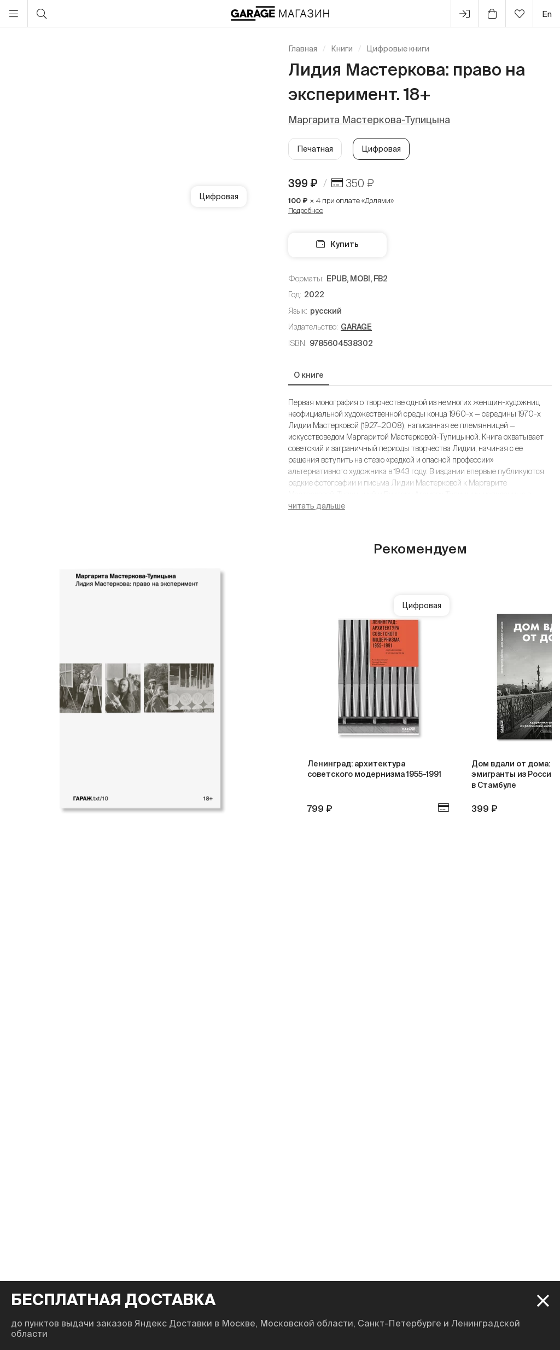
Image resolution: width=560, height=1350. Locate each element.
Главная (302, 48)
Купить (337, 244)
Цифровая (381, 149)
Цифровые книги (397, 48)
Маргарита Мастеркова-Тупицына (369, 119)
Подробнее (305, 210)
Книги (342, 48)
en (547, 14)
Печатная (315, 149)
